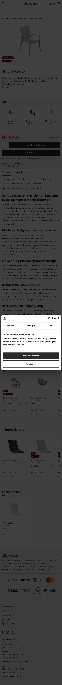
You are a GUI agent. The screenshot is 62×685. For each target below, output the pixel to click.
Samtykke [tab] (11, 326)
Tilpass (31, 364)
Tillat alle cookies (31, 356)
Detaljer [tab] (31, 326)
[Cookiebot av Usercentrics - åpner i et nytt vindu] (48, 318)
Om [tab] (51, 326)
